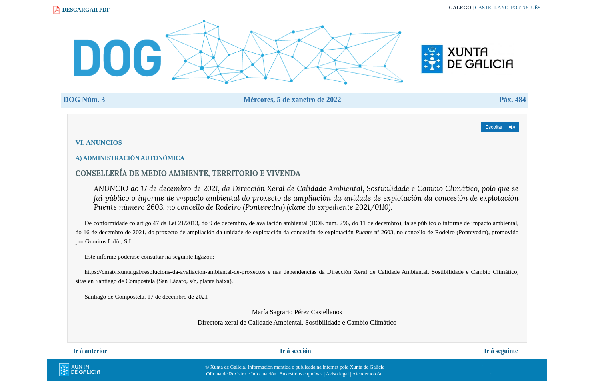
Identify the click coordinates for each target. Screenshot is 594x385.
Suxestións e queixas (301, 374)
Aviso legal (337, 374)
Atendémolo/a (367, 374)
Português (526, 7)
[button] (499, 127)
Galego (460, 7)
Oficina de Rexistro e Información (241, 374)
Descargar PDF (86, 10)
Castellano (491, 7)
